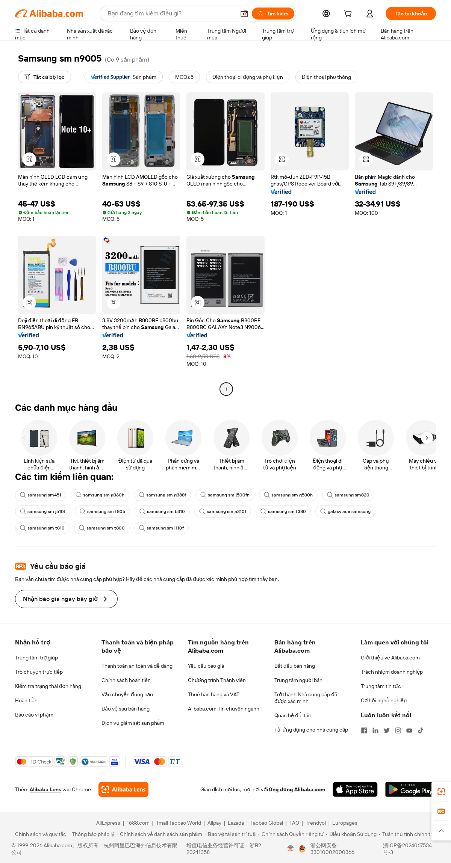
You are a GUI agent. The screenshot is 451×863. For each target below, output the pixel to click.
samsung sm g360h (100, 495)
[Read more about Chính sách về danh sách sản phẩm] (160, 834)
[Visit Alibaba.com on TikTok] (420, 730)
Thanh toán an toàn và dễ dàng (137, 666)
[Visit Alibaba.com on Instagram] (398, 730)
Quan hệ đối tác (292, 715)
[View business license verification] (290, 848)
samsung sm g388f (162, 495)
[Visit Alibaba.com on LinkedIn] (375, 730)
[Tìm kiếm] (273, 14)
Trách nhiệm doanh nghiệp (392, 672)
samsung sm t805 (102, 511)
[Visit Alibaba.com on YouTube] (409, 730)
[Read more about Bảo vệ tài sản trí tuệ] (230, 834)
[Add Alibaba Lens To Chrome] (123, 789)
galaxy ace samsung (345, 511)
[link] (441, 791)
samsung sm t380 (283, 511)
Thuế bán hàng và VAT (213, 694)
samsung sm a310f (222, 511)
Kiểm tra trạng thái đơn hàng (48, 686)
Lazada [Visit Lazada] (236, 823)
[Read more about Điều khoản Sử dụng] (351, 834)
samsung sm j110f (161, 528)
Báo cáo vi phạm (34, 715)
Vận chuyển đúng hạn (127, 694)
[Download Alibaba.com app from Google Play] (410, 789)
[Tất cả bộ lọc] (44, 77)
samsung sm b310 (162, 511)
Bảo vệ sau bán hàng (125, 709)
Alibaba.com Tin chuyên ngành (223, 709)
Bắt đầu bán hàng (294, 666)
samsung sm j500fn (225, 495)
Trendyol (316, 823)
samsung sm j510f (42, 511)
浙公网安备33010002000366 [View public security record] (332, 848)
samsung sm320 (348, 495)
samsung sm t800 (102, 528)
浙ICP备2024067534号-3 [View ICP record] (407, 848)
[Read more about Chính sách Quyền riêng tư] (291, 834)
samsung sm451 (40, 495)
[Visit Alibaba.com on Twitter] (386, 730)
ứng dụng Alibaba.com (297, 789)
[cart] (349, 15)
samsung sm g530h (288, 495)
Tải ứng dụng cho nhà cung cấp (311, 730)
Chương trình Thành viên (217, 680)
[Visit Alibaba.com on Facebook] (364, 730)
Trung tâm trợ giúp (36, 658)
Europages (344, 823)
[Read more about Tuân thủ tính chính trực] (408, 834)
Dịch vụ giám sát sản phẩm (132, 723)
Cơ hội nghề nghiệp (384, 700)
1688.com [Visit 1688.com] (138, 823)
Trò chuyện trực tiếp (39, 672)
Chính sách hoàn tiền (126, 680)
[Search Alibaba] (170, 13)
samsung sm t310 (42, 528)
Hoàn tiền (26, 700)
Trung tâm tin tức (381, 686)
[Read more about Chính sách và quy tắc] (39, 834)
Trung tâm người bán (298, 680)
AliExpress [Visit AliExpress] (108, 823)
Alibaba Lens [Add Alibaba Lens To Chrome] (45, 789)
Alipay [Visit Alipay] (214, 823)
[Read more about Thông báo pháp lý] (91, 834)
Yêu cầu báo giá (206, 666)
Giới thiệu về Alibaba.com (390, 658)
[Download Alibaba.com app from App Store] (355, 789)
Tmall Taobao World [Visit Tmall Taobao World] (178, 823)
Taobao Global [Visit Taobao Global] (266, 823)
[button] (244, 13)
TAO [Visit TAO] (294, 823)
